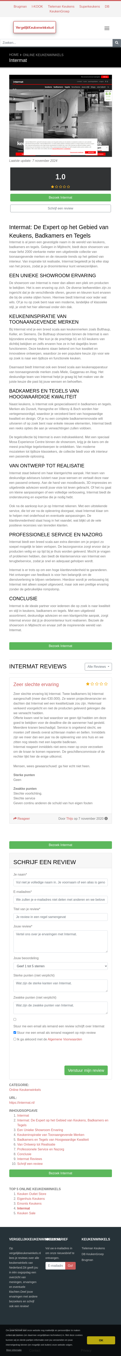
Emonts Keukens (29, 1203)
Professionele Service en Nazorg (40, 1149)
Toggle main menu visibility (107, 27)
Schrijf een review (30, 1163)
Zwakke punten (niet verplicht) (34, 997)
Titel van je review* (26, 909)
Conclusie (24, 1154)
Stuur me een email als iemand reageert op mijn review (56, 1032)
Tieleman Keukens (61, 6)
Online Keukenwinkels (43, 55)
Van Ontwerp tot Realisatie (36, 1144)
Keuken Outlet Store (31, 1194)
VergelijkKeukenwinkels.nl (35, 27)
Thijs (69, 818)
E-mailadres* (22, 891)
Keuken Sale (26, 1213)
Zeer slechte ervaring (36, 684)
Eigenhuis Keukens (31, 1198)
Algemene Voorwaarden (65, 1039)
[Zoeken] (117, 43)
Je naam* (20, 874)
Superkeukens (89, 6)
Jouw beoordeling (26, 958)
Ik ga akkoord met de (49, 1039)
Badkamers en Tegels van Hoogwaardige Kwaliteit (53, 1139)
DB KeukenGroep (93, 1254)
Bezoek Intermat (60, 1173)
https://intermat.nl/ (22, 1102)
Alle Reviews (97, 666)
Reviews (29, 1159)
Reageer (21, 818)
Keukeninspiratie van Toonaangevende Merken (50, 1134)
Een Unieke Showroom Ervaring (40, 1130)
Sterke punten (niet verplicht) (34, 975)
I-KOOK (37, 6)
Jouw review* (22, 926)
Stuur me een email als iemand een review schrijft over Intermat (58, 1026)
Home (14, 54)
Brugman (20, 6)
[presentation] (44, 1054)
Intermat (23, 1115)
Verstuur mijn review (86, 1070)
